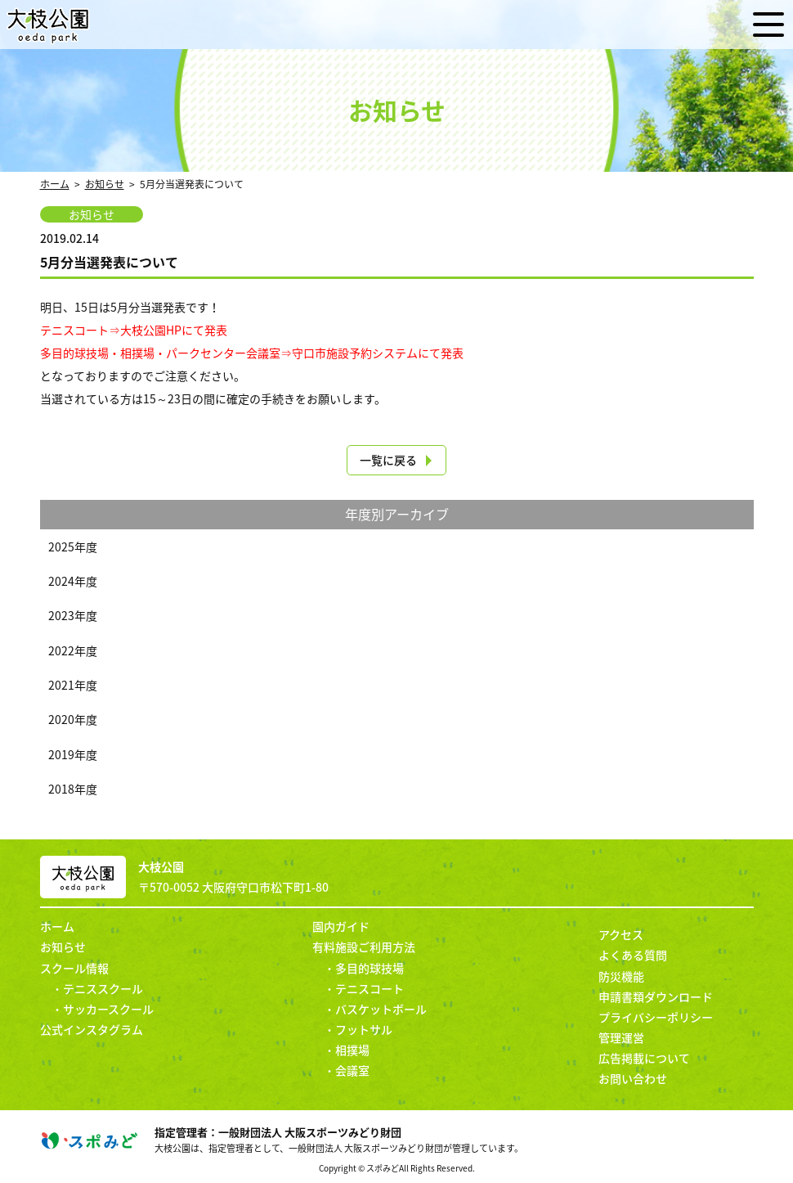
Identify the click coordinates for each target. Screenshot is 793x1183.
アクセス (620, 934)
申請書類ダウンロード (655, 996)
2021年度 (72, 685)
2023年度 (72, 615)
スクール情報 (74, 968)
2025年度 (72, 546)
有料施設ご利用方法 (363, 946)
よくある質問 (632, 955)
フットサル (363, 1029)
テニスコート (369, 988)
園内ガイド (341, 926)
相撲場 (352, 1049)
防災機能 (621, 976)
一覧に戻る (388, 460)
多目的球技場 (369, 968)
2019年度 (72, 754)
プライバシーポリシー (655, 1017)
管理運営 (621, 1037)
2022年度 (72, 650)
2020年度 (72, 719)
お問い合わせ (632, 1078)
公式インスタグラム (91, 1029)
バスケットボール (381, 1009)
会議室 (352, 1070)
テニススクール (103, 988)
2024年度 (72, 581)
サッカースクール (108, 1009)
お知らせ (104, 184)
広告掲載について (644, 1058)
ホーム (54, 184)
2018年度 (72, 788)
